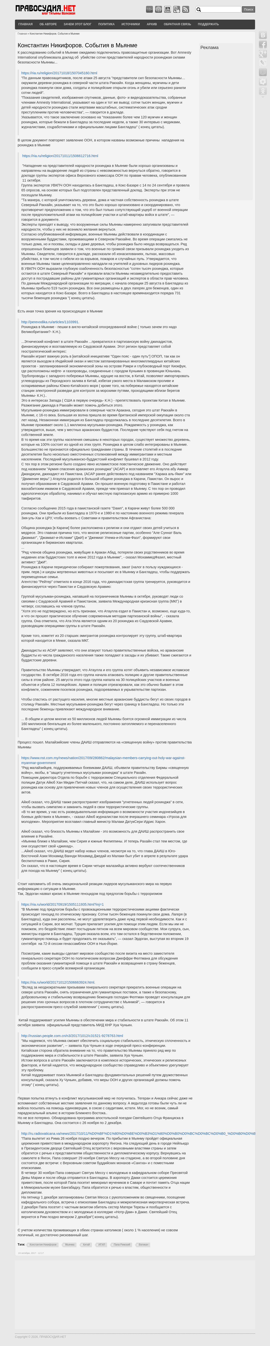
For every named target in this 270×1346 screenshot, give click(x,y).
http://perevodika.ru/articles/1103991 (49, 322)
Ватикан (143, 1244)
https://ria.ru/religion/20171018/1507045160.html (59, 73)
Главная (25, 24)
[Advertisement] (226, 125)
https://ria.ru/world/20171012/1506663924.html (57, 982)
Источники (131, 24)
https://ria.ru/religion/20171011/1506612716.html (60, 156)
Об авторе (48, 24)
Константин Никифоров (43, 1244)
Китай (86, 1244)
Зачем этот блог (77, 24)
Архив (152, 24)
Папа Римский (122, 1244)
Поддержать (208, 24)
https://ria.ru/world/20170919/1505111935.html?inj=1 (62, 904)
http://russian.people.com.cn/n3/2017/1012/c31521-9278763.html (72, 1036)
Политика (106, 24)
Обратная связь (177, 24)
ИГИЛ (102, 1244)
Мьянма (69, 1244)
